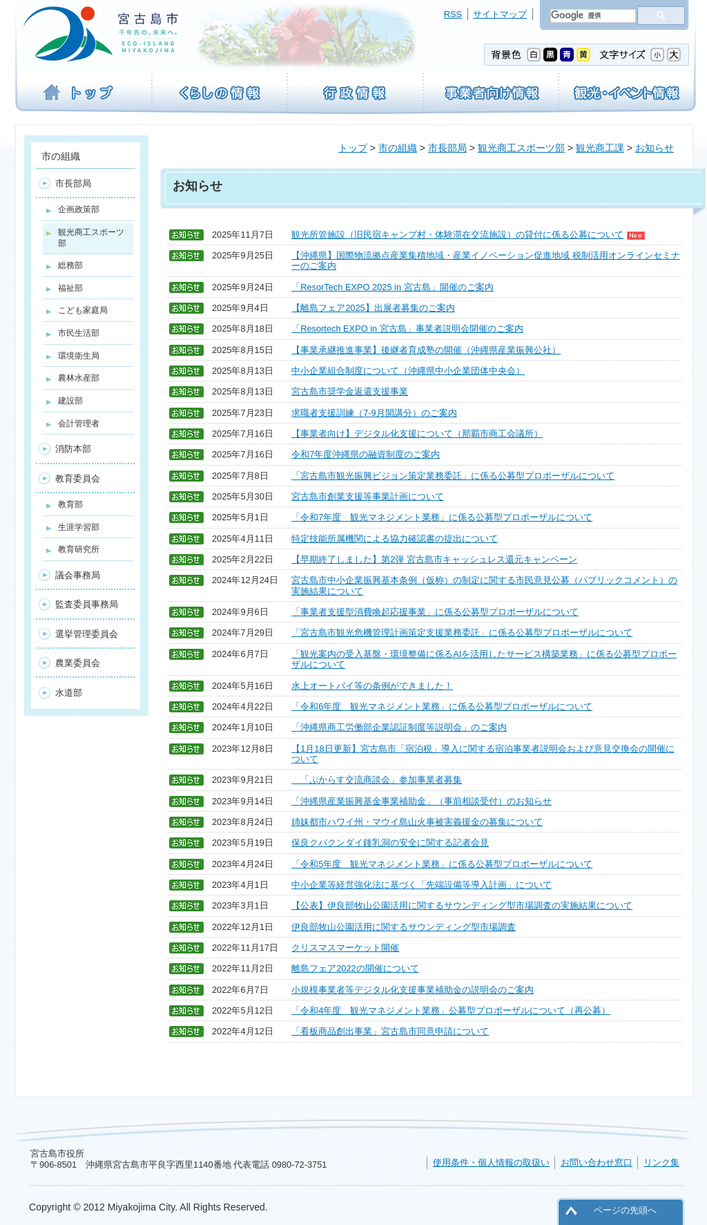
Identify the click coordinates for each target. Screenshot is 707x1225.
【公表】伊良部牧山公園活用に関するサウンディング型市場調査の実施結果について (461, 905)
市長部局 (447, 147)
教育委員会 (77, 478)
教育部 (70, 504)
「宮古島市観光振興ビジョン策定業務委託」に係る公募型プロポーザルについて (452, 476)
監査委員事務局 (86, 604)
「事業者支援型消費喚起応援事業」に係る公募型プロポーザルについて (435, 612)
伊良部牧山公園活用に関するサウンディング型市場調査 (403, 927)
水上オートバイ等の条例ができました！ (372, 686)
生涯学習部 (78, 527)
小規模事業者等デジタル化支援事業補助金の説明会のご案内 (412, 990)
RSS (453, 14)
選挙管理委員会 (86, 634)
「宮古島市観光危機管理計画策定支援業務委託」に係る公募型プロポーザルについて (461, 632)
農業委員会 (77, 663)
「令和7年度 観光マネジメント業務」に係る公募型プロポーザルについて (441, 517)
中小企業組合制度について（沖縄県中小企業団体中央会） (408, 370)
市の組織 (397, 147)
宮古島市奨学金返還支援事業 (349, 391)
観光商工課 (600, 147)
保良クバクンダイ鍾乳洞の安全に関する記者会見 (390, 842)
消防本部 (73, 449)
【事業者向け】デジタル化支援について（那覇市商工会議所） (417, 433)
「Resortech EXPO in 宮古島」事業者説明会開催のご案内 (407, 328)
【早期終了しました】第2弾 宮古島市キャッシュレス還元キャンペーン (434, 559)
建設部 (70, 401)
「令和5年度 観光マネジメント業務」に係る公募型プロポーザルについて (441, 864)
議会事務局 (77, 575)
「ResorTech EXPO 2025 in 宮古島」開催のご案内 (392, 287)
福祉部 (70, 288)
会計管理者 (78, 423)
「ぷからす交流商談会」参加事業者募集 (376, 780)
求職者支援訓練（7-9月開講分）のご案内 (374, 413)
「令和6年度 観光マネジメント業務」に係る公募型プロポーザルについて (441, 706)
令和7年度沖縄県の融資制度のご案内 (365, 454)
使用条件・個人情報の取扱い (491, 1162)
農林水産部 (78, 378)
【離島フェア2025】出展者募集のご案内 (372, 308)
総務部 (70, 265)
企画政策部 (78, 209)
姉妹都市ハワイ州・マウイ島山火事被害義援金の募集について (417, 822)
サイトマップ (500, 14)
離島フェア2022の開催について (354, 968)
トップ (352, 147)
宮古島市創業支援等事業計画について (367, 496)
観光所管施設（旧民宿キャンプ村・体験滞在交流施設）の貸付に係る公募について (468, 234)
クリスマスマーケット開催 (345, 947)
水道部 (68, 692)
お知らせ (654, 147)
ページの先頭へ (625, 1210)
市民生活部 (78, 333)
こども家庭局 (83, 310)
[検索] (591, 16)
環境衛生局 (78, 356)
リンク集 (661, 1162)
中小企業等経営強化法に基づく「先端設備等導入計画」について (421, 885)
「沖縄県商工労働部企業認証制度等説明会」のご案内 (399, 727)
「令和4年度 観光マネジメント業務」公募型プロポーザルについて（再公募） (450, 1010)
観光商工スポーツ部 (521, 147)
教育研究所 (78, 549)
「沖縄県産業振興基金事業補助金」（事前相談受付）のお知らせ (421, 801)
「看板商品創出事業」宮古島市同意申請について (390, 1031)
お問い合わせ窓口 (596, 1162)
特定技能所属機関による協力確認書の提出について (394, 538)
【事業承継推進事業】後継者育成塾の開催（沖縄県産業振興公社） (426, 350)
